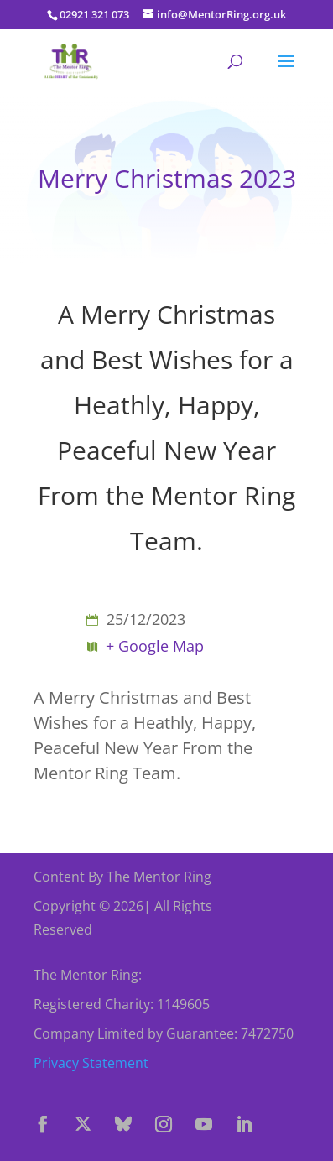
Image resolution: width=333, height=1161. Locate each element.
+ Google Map (155, 646)
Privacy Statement (91, 1063)
